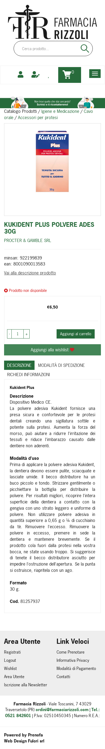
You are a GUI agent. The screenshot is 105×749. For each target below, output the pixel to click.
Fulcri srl (36, 741)
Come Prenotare (71, 652)
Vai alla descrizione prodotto (30, 273)
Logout (10, 660)
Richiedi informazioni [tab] (28, 374)
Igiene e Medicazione (60, 111)
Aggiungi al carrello (75, 333)
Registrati (12, 652)
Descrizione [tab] (19, 365)
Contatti (63, 676)
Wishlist (10, 668)
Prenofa (35, 735)
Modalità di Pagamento (76, 668)
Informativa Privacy (73, 660)
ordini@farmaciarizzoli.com (62, 709)
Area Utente (14, 676)
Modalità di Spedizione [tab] (61, 365)
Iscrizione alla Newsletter (25, 685)
